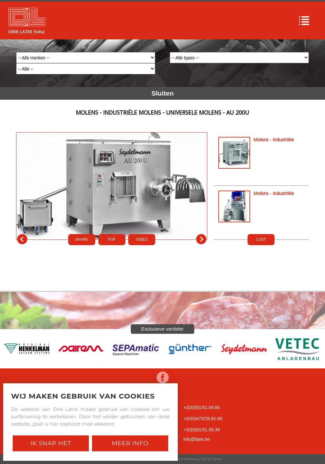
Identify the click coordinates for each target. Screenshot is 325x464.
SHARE (81, 239)
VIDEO (142, 239)
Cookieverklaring (185, 459)
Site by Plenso (211, 459)
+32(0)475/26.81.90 (202, 418)
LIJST (261, 239)
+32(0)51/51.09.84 (201, 407)
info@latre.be (196, 439)
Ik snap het (50, 443)
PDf (112, 239)
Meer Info (130, 443)
